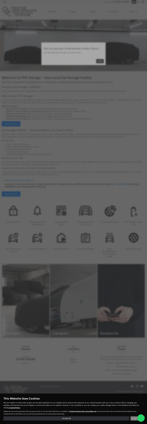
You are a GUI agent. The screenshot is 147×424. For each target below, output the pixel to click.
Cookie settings (137, 418)
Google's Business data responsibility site (83, 411)
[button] (141, 418)
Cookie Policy (14, 408)
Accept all (66, 418)
